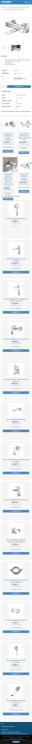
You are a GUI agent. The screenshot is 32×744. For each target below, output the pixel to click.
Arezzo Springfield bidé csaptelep (16, 500)
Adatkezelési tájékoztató (7, 726)
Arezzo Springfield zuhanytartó (16, 620)
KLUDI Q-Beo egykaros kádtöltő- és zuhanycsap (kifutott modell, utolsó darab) (8, 180)
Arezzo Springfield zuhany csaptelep (16, 339)
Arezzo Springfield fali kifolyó (16, 419)
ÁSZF (2, 723)
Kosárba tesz (19, 86)
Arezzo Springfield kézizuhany (16, 218)
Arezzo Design (19, 97)
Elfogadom (16, 741)
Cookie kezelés (5, 729)
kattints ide (26, 739)
